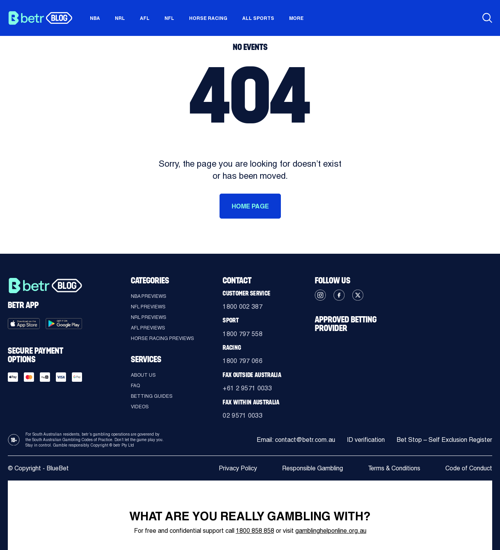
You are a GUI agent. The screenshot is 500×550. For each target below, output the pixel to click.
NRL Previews (148, 317)
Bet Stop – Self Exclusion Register (444, 439)
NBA (95, 18)
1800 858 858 (255, 530)
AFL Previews (148, 327)
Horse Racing (208, 18)
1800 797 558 (242, 333)
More (296, 18)
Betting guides (152, 395)
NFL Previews (148, 306)
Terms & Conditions (394, 468)
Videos (140, 406)
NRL (120, 18)
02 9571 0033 (242, 415)
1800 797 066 (242, 360)
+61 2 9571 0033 (247, 388)
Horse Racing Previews (162, 338)
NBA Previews (148, 296)
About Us (143, 374)
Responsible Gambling (312, 468)
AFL (145, 18)
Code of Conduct (468, 468)
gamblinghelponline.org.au (330, 530)
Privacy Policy (238, 468)
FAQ (135, 385)
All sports (258, 18)
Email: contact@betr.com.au (296, 439)
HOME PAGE (250, 206)
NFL (169, 18)
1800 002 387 (242, 306)
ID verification (366, 439)
